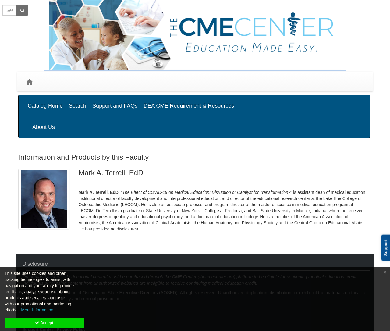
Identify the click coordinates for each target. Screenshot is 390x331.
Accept (44, 322)
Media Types (88, 81)
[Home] (29, 81)
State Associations (129, 81)
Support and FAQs (114, 101)
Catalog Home (45, 101)
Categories (55, 81)
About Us (353, 101)
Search (77, 101)
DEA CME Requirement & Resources (189, 101)
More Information (37, 310)
